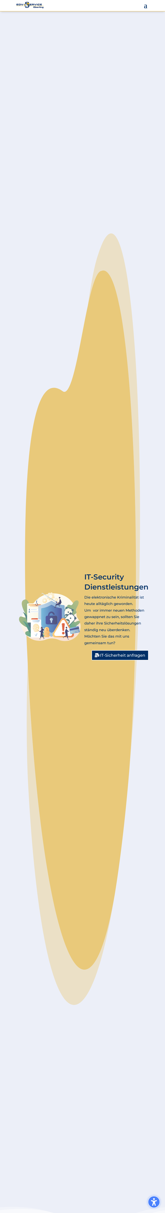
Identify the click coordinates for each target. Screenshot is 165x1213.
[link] (29, 5)
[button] (145, 5)
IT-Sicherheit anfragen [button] (122, 655)
